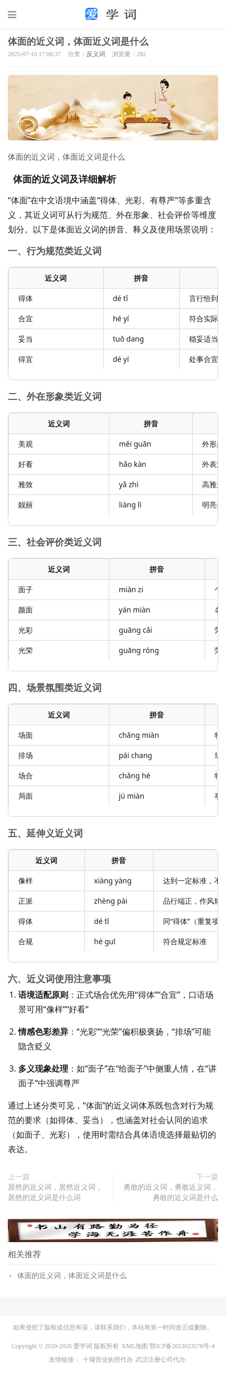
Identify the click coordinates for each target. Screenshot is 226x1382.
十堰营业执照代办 (108, 1359)
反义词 (95, 54)
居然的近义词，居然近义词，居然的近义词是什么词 (55, 1192)
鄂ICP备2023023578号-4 (182, 1346)
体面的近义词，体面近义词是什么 (78, 41)
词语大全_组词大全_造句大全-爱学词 (113, 14)
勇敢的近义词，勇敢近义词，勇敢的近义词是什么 (170, 1192)
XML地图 (135, 1346)
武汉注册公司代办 (160, 1359)
